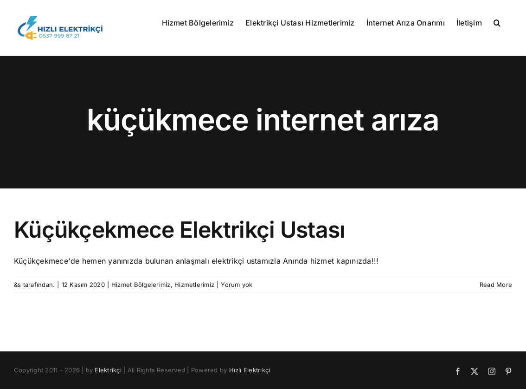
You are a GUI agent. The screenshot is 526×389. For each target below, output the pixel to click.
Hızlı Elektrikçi (249, 370)
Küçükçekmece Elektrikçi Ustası (179, 229)
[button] (497, 22)
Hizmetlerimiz (194, 284)
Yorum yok (236, 284)
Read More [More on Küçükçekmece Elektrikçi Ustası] (496, 284)
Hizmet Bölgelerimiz (141, 284)
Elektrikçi (108, 370)
